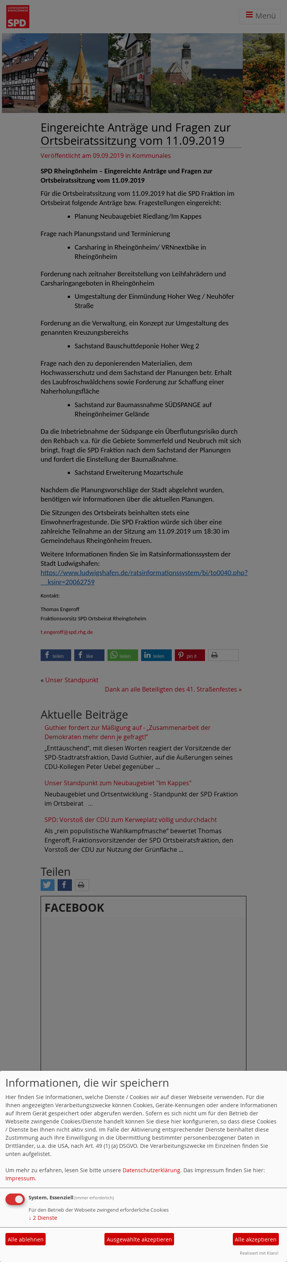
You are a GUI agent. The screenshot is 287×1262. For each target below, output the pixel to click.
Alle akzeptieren (256, 1239)
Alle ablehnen (26, 1239)
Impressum (20, 1178)
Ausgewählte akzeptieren (139, 1239)
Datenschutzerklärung (151, 1170)
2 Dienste (43, 1217)
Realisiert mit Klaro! (259, 1253)
